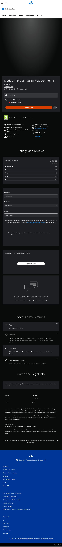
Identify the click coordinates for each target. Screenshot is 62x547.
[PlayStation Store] (9, 8)
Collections (12, 15)
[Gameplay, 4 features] (31, 350)
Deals (21, 15)
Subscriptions (30, 15)
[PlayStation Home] (31, 3)
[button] (41, 129)
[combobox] (31, 196)
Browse (39, 15)
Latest (4, 15)
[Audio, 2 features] (31, 326)
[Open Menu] (2, 3)
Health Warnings (9, 424)
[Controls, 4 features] (31, 338)
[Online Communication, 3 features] (31, 361)
